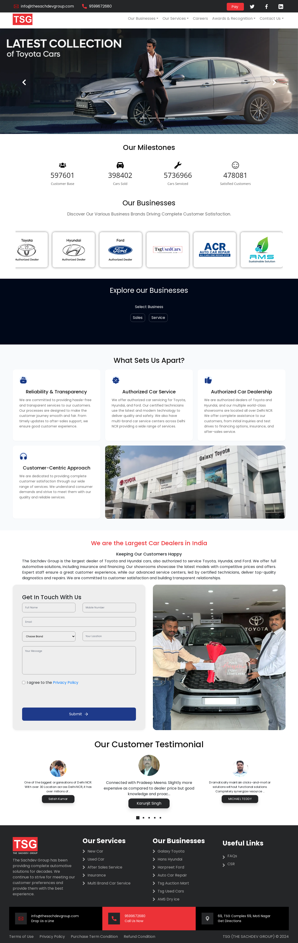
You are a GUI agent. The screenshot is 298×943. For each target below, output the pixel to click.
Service (158, 317)
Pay (235, 6)
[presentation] (23, 82)
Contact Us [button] (270, 18)
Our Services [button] (174, 18)
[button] (124, 118)
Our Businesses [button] (141, 18)
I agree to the (52, 682)
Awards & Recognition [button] (232, 18)
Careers (200, 18)
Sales (138, 317)
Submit (79, 714)
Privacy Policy (65, 682)
